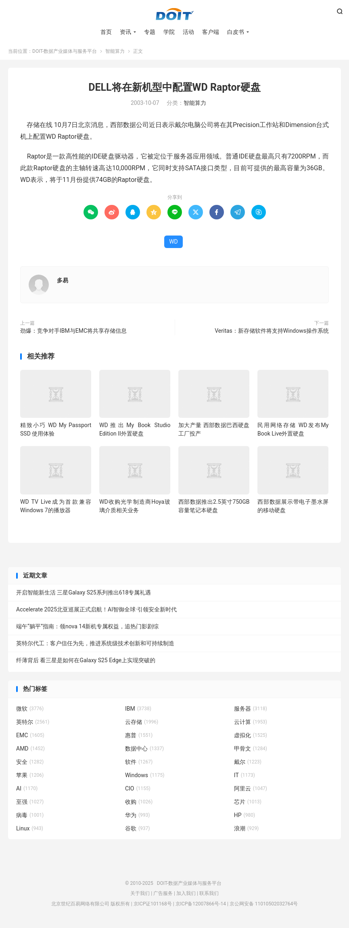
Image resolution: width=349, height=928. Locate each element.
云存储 (141, 723)
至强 (30, 803)
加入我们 (186, 895)
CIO (137, 790)
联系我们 (209, 895)
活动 (188, 32)
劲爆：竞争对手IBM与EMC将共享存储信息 (73, 332)
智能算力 (115, 53)
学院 (169, 32)
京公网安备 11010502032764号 (264, 905)
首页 (106, 32)
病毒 (30, 816)
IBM (138, 710)
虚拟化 (250, 737)
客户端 (210, 32)
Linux (29, 830)
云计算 (250, 723)
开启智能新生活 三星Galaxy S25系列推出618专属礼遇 (83, 594)
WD (173, 243)
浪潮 (246, 830)
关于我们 (140, 895)
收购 (139, 803)
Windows (144, 777)
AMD (30, 750)
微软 (30, 710)
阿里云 (250, 790)
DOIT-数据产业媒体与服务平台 (174, 14)
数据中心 (144, 750)
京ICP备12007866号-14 (201, 905)
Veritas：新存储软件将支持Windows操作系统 (272, 332)
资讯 (125, 32)
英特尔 (32, 723)
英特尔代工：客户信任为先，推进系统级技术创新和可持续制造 (95, 645)
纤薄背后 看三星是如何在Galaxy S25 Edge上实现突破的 (85, 662)
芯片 (247, 803)
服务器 (250, 710)
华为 (137, 816)
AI (27, 790)
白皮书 (235, 32)
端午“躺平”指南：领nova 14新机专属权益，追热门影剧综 (87, 628)
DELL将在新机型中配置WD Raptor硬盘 (174, 89)
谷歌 (137, 830)
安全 (30, 763)
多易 (62, 282)
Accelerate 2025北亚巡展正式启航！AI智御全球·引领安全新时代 (96, 611)
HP (244, 816)
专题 (149, 32)
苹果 (30, 777)
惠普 (139, 737)
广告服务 (163, 895)
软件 (139, 763)
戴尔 (247, 763)
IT (244, 777)
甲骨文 (250, 750)
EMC (30, 737)
